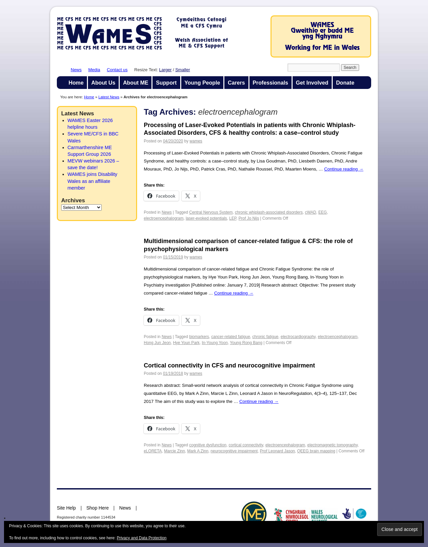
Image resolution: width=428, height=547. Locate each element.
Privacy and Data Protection (142, 538)
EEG (322, 212)
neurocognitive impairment (234, 451)
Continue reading (343, 169)
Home (76, 83)
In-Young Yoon (215, 342)
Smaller (182, 69)
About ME (135, 83)
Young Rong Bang (246, 342)
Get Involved (312, 83)
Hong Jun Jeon (157, 342)
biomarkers (199, 336)
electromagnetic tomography (332, 445)
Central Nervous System (211, 212)
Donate (345, 83)
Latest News (108, 97)
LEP (232, 218)
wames (196, 141)
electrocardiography (298, 336)
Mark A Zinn (197, 451)
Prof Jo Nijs (248, 218)
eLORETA (153, 451)
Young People (202, 83)
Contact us (117, 69)
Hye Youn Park (186, 342)
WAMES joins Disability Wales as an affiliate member (92, 181)
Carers (236, 83)
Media (94, 69)
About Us (103, 83)
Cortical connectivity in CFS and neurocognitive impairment (229, 365)
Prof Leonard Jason (277, 451)
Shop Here (97, 508)
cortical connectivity (246, 445)
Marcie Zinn (174, 451)
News (76, 69)
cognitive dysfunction (207, 445)
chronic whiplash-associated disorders (269, 212)
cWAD (310, 212)
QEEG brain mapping (316, 451)
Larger (165, 69)
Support (166, 83)
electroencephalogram (164, 218)
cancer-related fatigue (230, 336)
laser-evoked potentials (206, 218)
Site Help (66, 508)
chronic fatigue (265, 336)
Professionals (270, 83)
